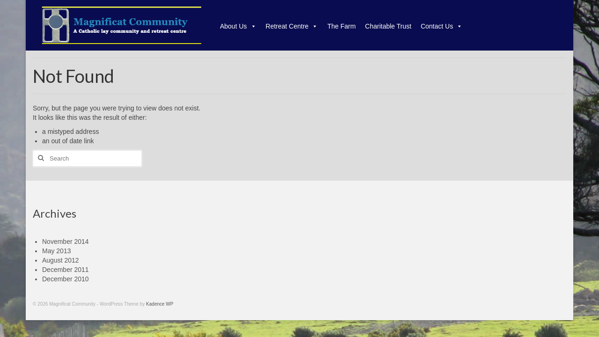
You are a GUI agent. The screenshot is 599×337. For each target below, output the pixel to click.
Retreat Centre (292, 26)
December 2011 (65, 269)
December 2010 (65, 279)
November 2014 (65, 241)
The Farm (341, 26)
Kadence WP (159, 304)
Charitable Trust (388, 26)
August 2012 (60, 260)
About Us (238, 26)
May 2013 (56, 251)
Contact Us (441, 26)
